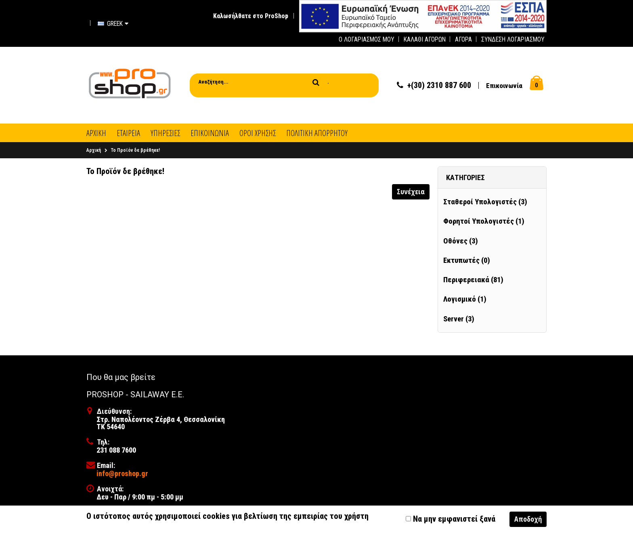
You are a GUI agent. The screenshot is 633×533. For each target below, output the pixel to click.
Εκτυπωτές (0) (466, 260)
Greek (113, 23)
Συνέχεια (411, 191)
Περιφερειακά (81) (473, 279)
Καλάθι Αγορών (425, 39)
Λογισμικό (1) (464, 299)
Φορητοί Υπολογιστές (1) (483, 221)
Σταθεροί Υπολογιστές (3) (485, 201)
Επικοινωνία (504, 86)
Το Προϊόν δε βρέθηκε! (135, 150)
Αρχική (93, 150)
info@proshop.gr (122, 473)
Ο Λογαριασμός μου (366, 39)
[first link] (423, 15)
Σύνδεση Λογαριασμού (513, 39)
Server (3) (458, 319)
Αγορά (463, 39)
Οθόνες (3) (460, 241)
